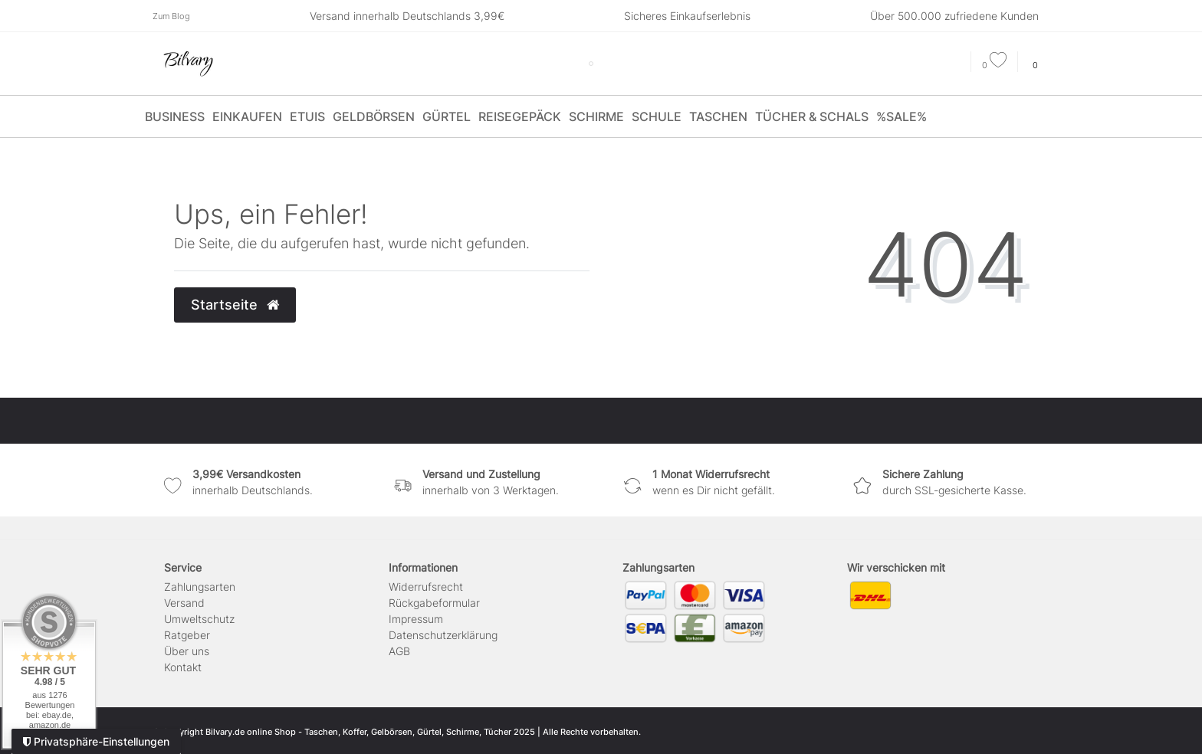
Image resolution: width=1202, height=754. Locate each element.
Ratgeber (187, 634)
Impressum (416, 618)
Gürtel (446, 116)
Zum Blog (171, 16)
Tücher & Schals (812, 116)
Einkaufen (247, 116)
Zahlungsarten (199, 586)
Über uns (186, 650)
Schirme (596, 116)
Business (175, 116)
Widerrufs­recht (426, 586)
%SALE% (901, 116)
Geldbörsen (374, 116)
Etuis (307, 116)
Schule (656, 116)
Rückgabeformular (434, 602)
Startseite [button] (235, 305)
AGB (399, 650)
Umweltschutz (199, 618)
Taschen (718, 116)
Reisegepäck (519, 116)
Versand (184, 602)
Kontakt (183, 667)
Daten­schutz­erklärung (443, 634)
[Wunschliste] (994, 65)
